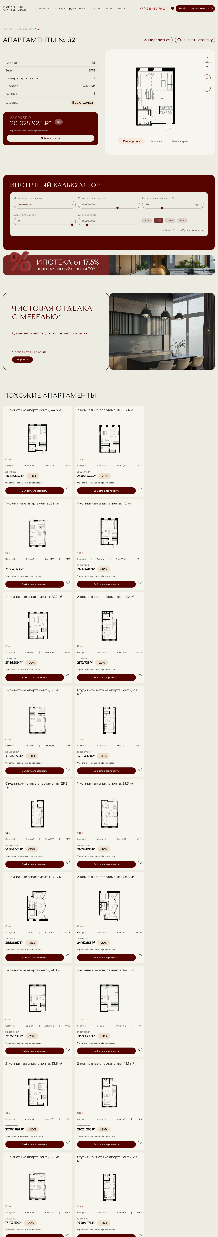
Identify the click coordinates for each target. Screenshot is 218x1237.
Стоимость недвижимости (34, 930)
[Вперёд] (208, 331)
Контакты (123, 8)
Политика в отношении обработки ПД (72, 1226)
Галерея (95, 8)
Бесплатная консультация (36, 978)
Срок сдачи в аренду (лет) (34, 961)
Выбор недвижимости (194, 8)
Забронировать (50, 138)
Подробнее (22, 359)
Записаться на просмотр (186, 1187)
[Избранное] (173, 8)
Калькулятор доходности (70, 8)
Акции (109, 8)
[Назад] (116, 331)
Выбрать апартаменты (25, 490)
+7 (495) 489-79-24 (153, 8)
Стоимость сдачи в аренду (35, 945)
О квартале (43, 8)
